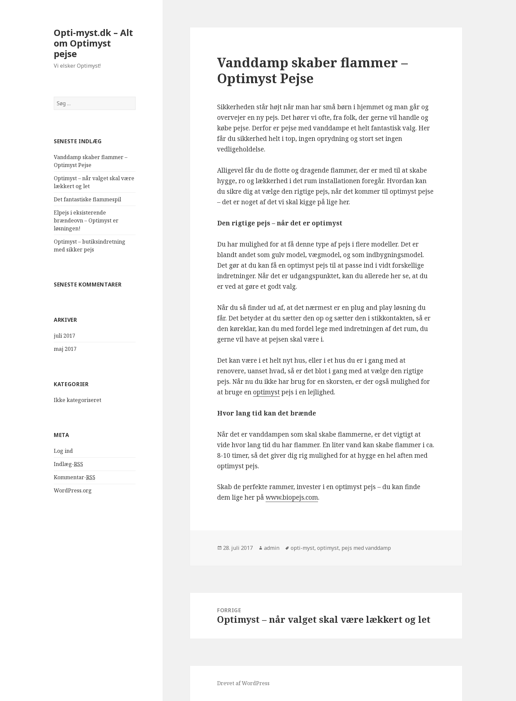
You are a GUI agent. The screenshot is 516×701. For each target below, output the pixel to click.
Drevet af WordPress (243, 683)
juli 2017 (64, 335)
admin (271, 547)
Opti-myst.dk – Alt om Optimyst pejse (93, 43)
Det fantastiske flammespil (87, 199)
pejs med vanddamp (366, 547)
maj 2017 (65, 348)
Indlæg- (68, 464)
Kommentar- (74, 477)
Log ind (63, 450)
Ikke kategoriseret (77, 400)
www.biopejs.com (292, 497)
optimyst (266, 392)
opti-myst (302, 547)
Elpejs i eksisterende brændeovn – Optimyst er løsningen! (86, 220)
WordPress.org (73, 490)
